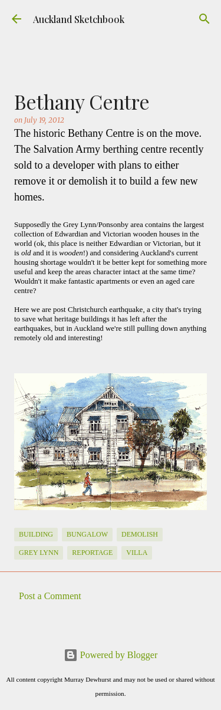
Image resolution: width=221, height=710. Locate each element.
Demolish (139, 534)
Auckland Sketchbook (78, 19)
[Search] (204, 19)
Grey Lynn (38, 552)
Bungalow (87, 534)
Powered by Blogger (111, 655)
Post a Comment (50, 596)
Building (36, 534)
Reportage (92, 552)
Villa (136, 552)
